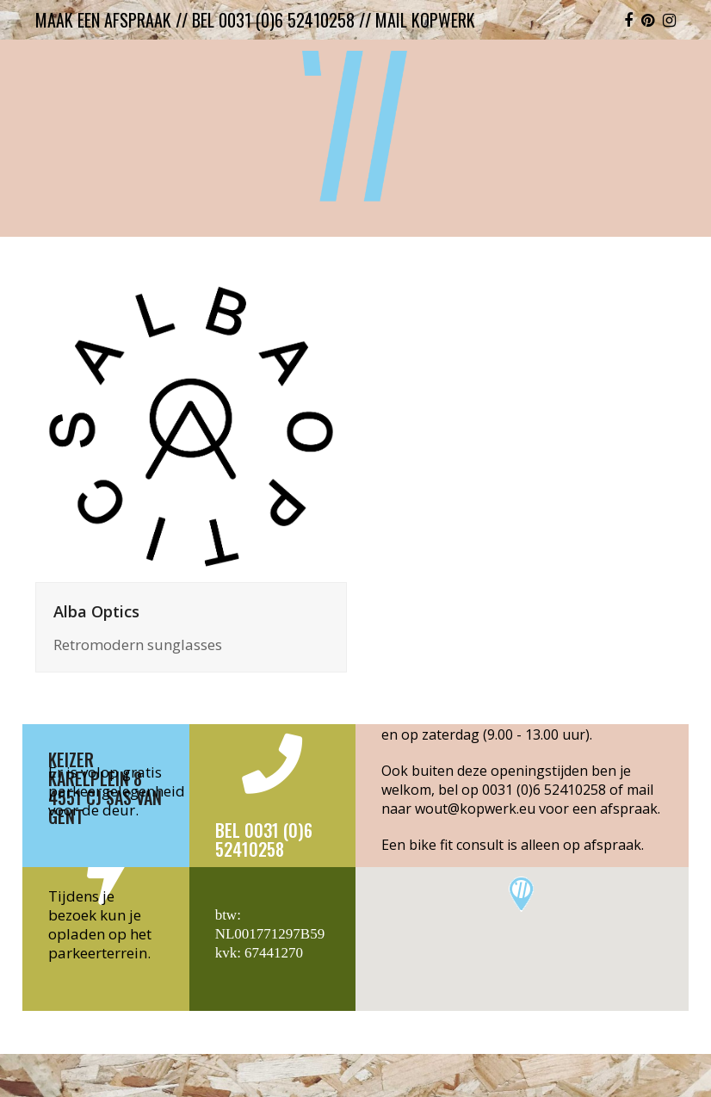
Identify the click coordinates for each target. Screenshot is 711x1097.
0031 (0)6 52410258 (544, 789)
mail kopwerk (425, 20)
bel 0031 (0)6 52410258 (273, 20)
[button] (521, 894)
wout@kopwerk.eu (475, 808)
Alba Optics (96, 611)
